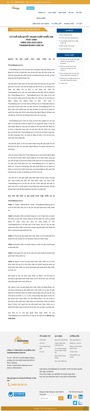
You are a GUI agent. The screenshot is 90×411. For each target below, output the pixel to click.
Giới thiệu (42, 340)
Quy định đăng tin (65, 49)
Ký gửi (79, 24)
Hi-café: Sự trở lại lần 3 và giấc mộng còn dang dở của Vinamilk (69, 62)
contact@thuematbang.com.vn (43, 2)
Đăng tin (30, 8)
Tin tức (79, 13)
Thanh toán (63, 83)
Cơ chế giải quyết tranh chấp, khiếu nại (69, 42)
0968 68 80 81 (20, 2)
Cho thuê (52, 13)
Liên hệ (41, 343)
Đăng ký (42, 13)
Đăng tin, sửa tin (75, 343)
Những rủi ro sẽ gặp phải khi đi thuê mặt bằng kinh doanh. (70, 80)
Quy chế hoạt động (66, 35)
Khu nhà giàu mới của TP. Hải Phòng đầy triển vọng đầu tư (69, 75)
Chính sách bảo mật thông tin (69, 38)
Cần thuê (62, 13)
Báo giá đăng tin (75, 340)
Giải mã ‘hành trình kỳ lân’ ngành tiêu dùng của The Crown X (68, 68)
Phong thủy (69, 24)
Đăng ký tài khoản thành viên (76, 348)
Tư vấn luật (57, 24)
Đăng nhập (41, 18)
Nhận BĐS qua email (75, 356)
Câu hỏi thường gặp (44, 348)
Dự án (71, 13)
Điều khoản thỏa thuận (67, 46)
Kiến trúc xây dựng (40, 24)
